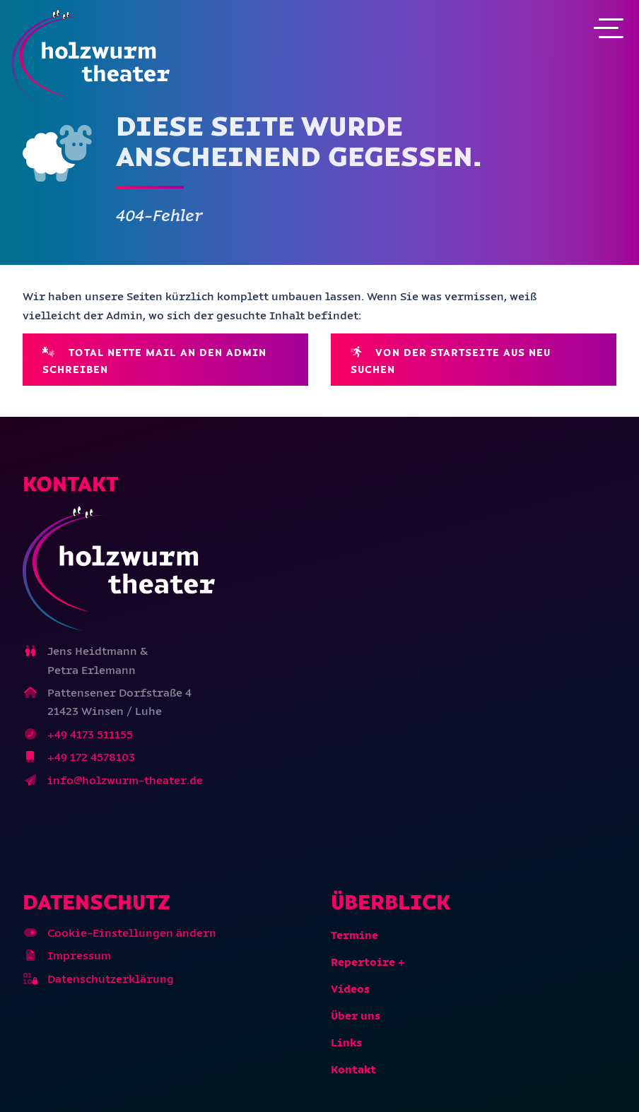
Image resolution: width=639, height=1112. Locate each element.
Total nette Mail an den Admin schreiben (154, 360)
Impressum (79, 955)
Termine (354, 935)
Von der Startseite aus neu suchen (451, 360)
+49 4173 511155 (90, 734)
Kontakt (353, 1069)
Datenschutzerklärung (110, 978)
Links (346, 1042)
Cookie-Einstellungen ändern (131, 932)
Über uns (355, 1015)
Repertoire (363, 961)
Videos (350, 988)
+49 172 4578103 (91, 757)
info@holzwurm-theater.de (125, 780)
